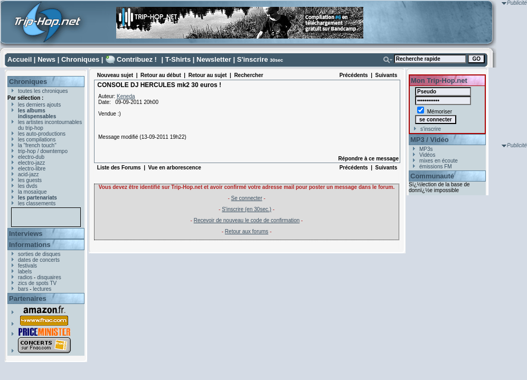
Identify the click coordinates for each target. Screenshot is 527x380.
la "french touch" (37, 145)
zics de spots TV (37, 283)
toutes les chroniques (43, 91)
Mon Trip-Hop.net (439, 80)
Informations (30, 245)
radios (25, 277)
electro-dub (31, 157)
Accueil (19, 59)
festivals (27, 266)
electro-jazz (31, 163)
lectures (42, 289)
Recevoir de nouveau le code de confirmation (247, 220)
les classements (36, 203)
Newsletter (213, 59)
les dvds (27, 186)
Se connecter (246, 198)
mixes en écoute (438, 161)
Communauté (432, 176)
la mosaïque (32, 192)
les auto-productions (41, 134)
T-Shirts (178, 59)
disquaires (49, 277)
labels (25, 271)
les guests (30, 180)
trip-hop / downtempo (43, 151)
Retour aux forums (246, 231)
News (46, 59)
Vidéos (427, 155)
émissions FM (435, 166)
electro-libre (31, 169)
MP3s (426, 149)
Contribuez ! (137, 59)
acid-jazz (28, 174)
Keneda (126, 96)
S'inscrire (252, 59)
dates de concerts (39, 260)
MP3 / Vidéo (429, 140)
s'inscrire (430, 129)
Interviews (26, 234)
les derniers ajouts (39, 105)
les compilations (36, 139)
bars (23, 289)
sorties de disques (39, 254)
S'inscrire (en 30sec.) (246, 209)
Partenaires (27, 298)
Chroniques (80, 59)
